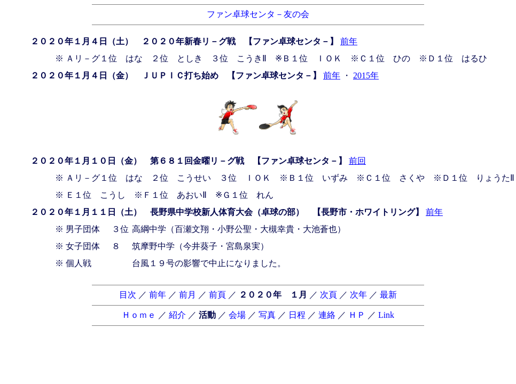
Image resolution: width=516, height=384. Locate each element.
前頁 (217, 294)
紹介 (177, 314)
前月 (187, 294)
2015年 (366, 75)
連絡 (326, 314)
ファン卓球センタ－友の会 (258, 14)
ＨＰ (356, 314)
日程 (297, 314)
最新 (388, 294)
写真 (267, 314)
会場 (237, 314)
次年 (358, 294)
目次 (127, 294)
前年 (348, 41)
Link (386, 314)
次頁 (328, 294)
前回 (357, 160)
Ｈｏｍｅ (139, 314)
